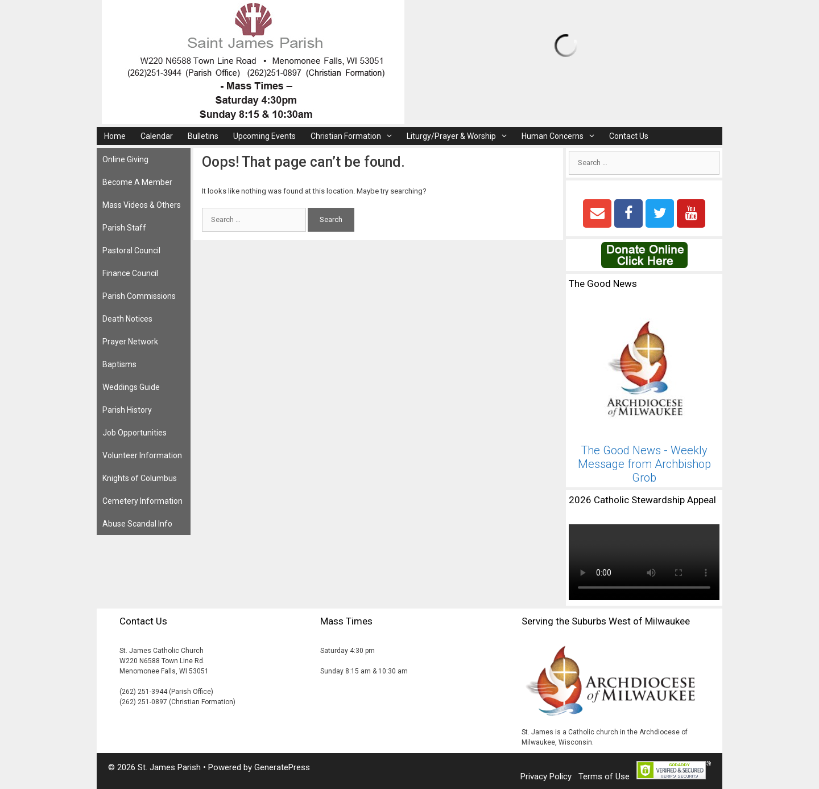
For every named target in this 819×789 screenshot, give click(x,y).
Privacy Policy (546, 776)
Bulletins (203, 136)
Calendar (156, 136)
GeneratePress (282, 767)
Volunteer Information (142, 455)
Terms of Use (604, 776)
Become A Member (137, 182)
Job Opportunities (134, 432)
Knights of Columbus (139, 478)
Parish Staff (124, 227)
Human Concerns (562, 136)
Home (115, 136)
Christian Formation (355, 136)
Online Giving (125, 159)
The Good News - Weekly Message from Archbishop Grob (644, 463)
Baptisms (119, 364)
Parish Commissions (139, 296)
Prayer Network (130, 341)
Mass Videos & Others (141, 204)
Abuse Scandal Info (137, 523)
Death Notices (127, 318)
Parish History (127, 409)
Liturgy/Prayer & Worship (460, 136)
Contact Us (628, 136)
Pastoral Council (131, 250)
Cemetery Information (142, 501)
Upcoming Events (264, 136)
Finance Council (130, 273)
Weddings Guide (131, 387)
